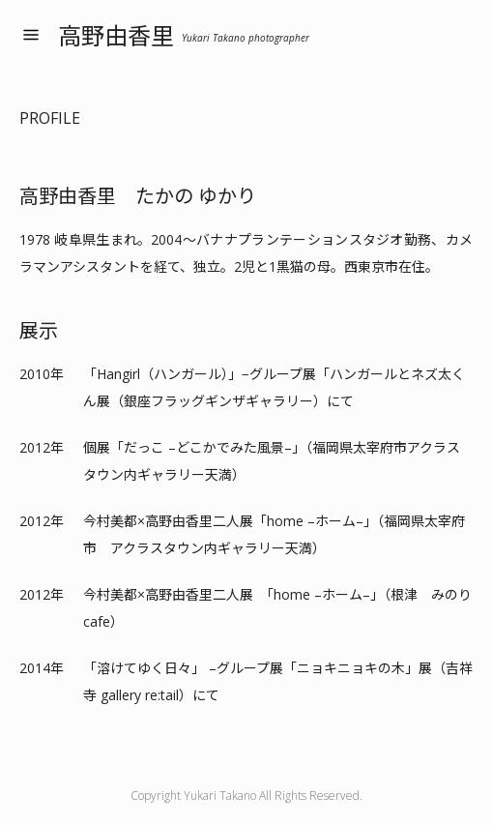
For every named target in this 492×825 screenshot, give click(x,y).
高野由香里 (183, 35)
